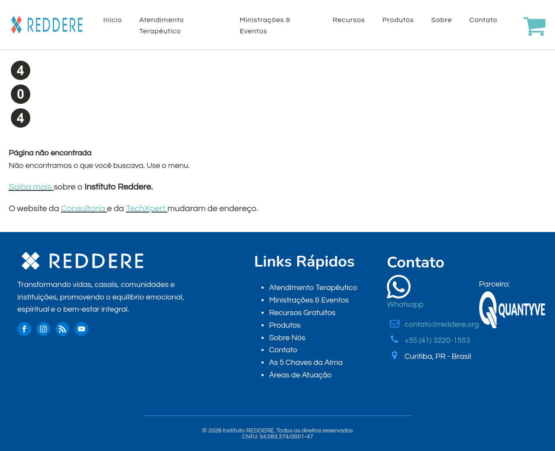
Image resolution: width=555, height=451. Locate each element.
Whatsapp (405, 304)
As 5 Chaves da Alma (306, 362)
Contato (483, 19)
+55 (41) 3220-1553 (437, 340)
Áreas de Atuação (300, 375)
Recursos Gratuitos (302, 313)
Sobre (441, 19)
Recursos (349, 19)
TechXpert (145, 208)
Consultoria (83, 208)
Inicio (112, 19)
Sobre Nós (287, 338)
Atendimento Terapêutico (161, 25)
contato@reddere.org (442, 324)
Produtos (398, 19)
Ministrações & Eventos (265, 25)
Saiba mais (30, 187)
